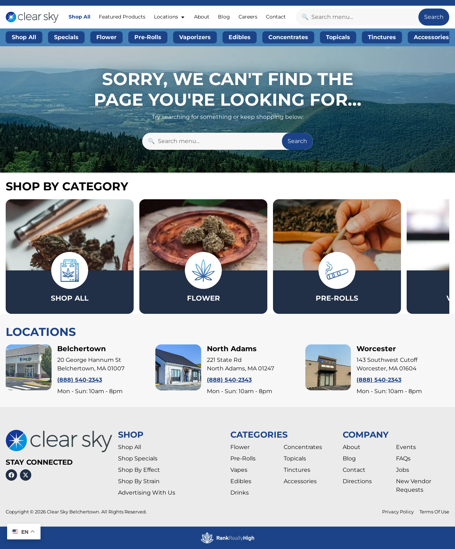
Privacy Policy (398, 512)
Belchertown (81, 349)
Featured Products (122, 17)
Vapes (238, 470)
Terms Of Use (434, 512)
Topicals (295, 458)
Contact (276, 17)
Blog (224, 17)
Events (406, 447)
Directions (357, 481)
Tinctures (297, 470)
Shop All (79, 17)
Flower (240, 447)
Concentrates (303, 447)
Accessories (300, 481)
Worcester (376, 349)
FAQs (403, 458)
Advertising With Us (146, 493)
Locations (169, 17)
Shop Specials (137, 458)
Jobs (402, 470)
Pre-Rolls (243, 458)
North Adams (232, 349)
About (201, 17)
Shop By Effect (139, 470)
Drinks (239, 493)
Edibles (240, 481)
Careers (248, 17)
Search (434, 17)
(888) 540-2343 (79, 380)
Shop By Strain (139, 481)
